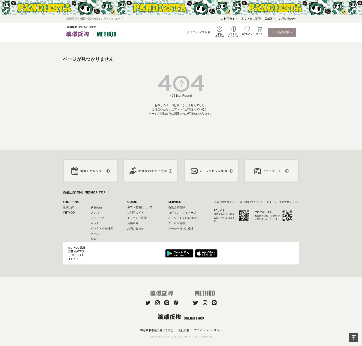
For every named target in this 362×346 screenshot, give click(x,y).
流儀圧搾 (68, 207)
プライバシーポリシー (208, 330)
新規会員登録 (176, 207)
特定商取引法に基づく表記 (156, 330)
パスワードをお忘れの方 (183, 218)
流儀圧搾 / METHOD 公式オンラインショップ (94, 18)
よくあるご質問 (251, 18)
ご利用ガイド (229, 18)
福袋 (93, 239)
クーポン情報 (176, 223)
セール (95, 233)
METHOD (69, 212)
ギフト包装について (139, 207)
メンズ (95, 212)
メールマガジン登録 (180, 228)
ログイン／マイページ (182, 212)
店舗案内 (269, 18)
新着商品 (96, 207)
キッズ (95, 223)
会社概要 (183, 330)
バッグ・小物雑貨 (102, 228)
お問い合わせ (287, 18)
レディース (98, 218)
